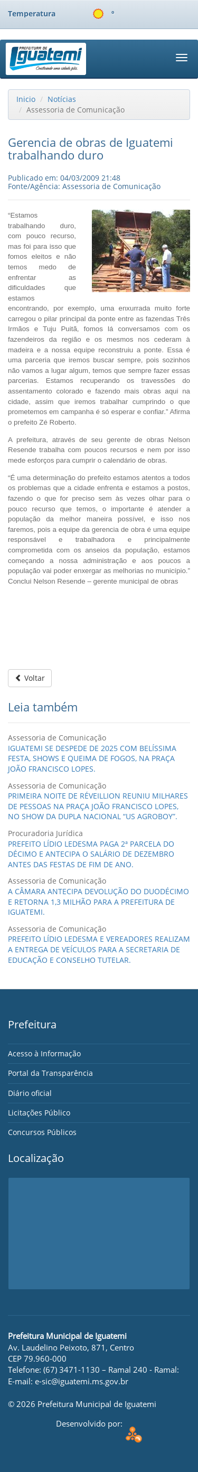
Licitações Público (39, 1113)
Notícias (62, 99)
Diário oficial (30, 1093)
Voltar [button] (30, 678)
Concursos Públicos (42, 1132)
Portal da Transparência (50, 1073)
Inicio (25, 99)
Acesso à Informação (44, 1053)
